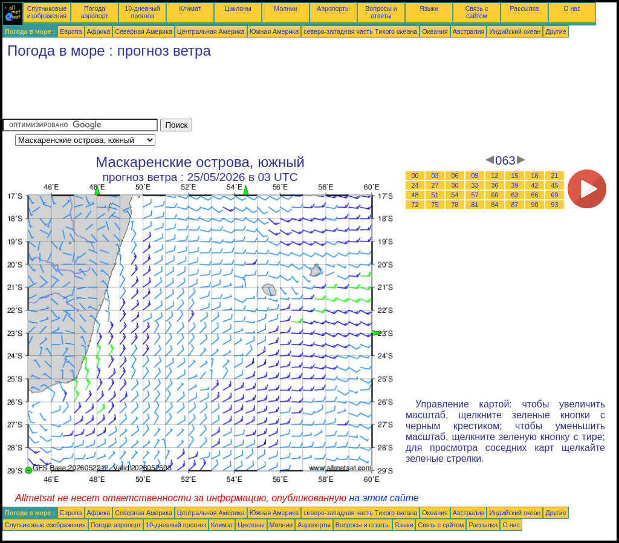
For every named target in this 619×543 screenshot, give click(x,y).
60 (495, 195)
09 (475, 175)
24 (415, 185)
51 (435, 195)
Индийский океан (514, 31)
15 (515, 175)
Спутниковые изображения (46, 12)
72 (415, 204)
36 (495, 185)
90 (535, 204)
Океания (435, 31)
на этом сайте (384, 498)
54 (455, 195)
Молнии (285, 8)
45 (555, 185)
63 (515, 195)
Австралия (469, 31)
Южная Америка (274, 31)
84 (495, 204)
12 (495, 175)
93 (555, 204)
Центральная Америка (211, 31)
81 (475, 204)
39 (515, 185)
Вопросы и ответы (381, 12)
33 (475, 185)
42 (535, 185)
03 (435, 175)
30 (455, 185)
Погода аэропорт (95, 12)
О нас (571, 8)
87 (515, 204)
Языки (429, 8)
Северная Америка (143, 31)
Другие (555, 31)
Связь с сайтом (476, 12)
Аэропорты (333, 8)
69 (555, 195)
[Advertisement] (222, 91)
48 (415, 195)
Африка (99, 31)
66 (535, 195)
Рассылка (524, 8)
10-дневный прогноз (142, 12)
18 (535, 175)
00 (415, 175)
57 (475, 195)
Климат (190, 8)
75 (435, 204)
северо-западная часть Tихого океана (360, 31)
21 (555, 175)
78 (455, 204)
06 (455, 175)
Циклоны (237, 8)
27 (435, 185)
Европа (71, 31)
